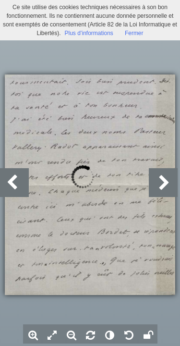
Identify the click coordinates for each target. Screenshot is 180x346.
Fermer (134, 33)
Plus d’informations (88, 33)
